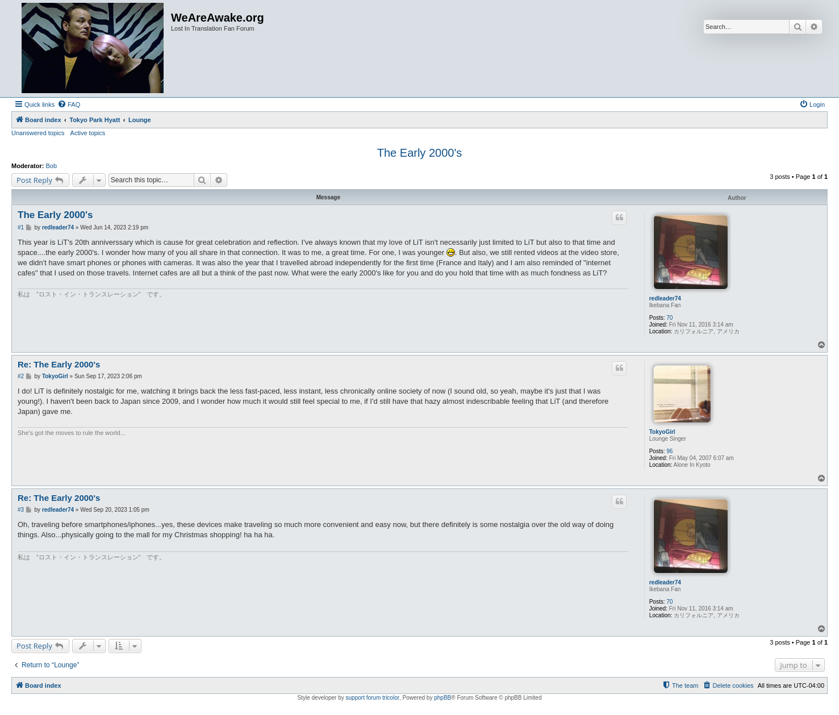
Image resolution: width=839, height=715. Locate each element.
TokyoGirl (662, 432)
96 (669, 451)
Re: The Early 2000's (59, 364)
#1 (21, 227)
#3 (21, 510)
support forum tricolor (372, 698)
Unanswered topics (38, 132)
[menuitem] (68, 104)
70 (669, 318)
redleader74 (665, 298)
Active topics (88, 132)
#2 (21, 376)
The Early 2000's (419, 153)
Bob (51, 165)
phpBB (442, 698)
